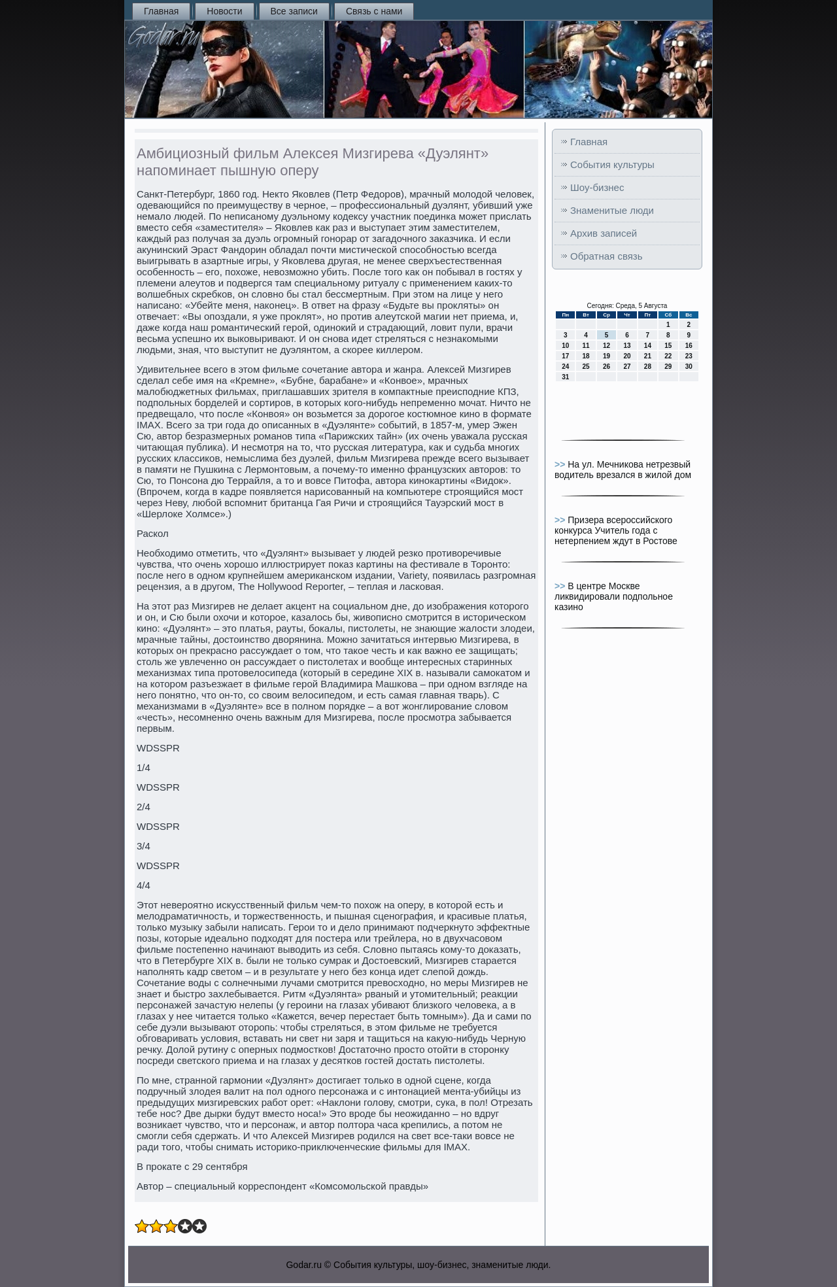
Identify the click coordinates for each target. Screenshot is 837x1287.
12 (606, 345)
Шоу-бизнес (597, 187)
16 (688, 345)
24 (565, 366)
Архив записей (603, 233)
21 (647, 356)
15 (668, 345)
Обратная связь (606, 256)
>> (561, 464)
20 (626, 356)
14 (647, 345)
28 (647, 366)
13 (626, 345)
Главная (161, 11)
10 (565, 345)
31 (565, 377)
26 (606, 366)
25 (586, 366)
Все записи (294, 11)
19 (606, 356)
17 (565, 356)
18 (586, 356)
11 (586, 345)
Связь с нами (374, 11)
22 (668, 356)
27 (626, 366)
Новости (224, 11)
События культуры (612, 164)
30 (688, 366)
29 (668, 366)
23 (688, 356)
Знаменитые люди (612, 210)
